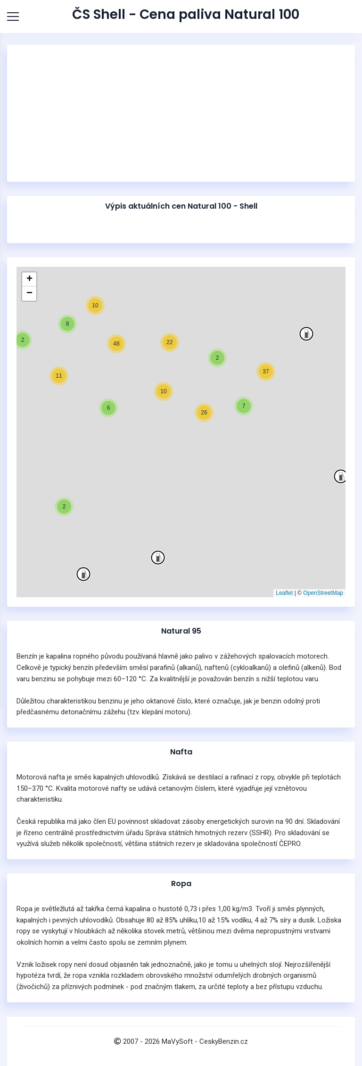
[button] (340, 476)
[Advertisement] (181, 113)
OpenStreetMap (323, 593)
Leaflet (284, 593)
